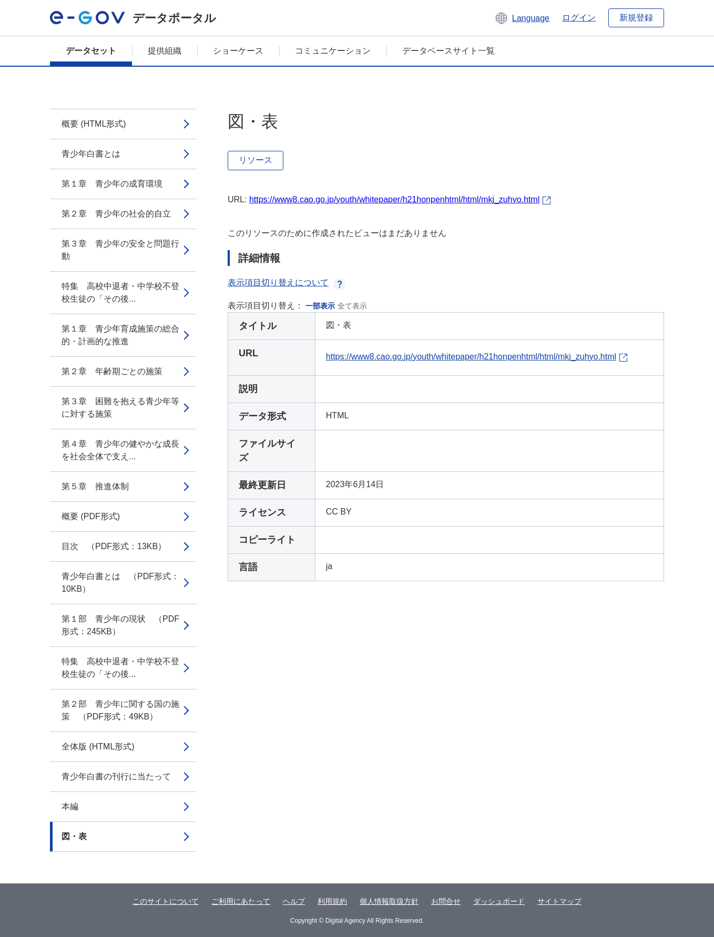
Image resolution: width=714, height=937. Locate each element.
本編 (70, 806)
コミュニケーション (333, 50)
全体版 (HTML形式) (98, 746)
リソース (255, 160)
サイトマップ (559, 901)
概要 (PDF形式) (91, 516)
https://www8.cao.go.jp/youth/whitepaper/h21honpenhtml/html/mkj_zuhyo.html (394, 199)
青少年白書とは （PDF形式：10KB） (120, 582)
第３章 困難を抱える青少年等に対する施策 (120, 407)
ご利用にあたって (240, 901)
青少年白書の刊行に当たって (116, 776)
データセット (91, 50)
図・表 (74, 836)
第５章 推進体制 (95, 486)
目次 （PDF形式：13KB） (114, 546)
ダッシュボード (499, 901)
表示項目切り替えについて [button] (286, 282)
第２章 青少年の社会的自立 (116, 213)
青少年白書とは (91, 153)
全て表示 (352, 306)
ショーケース (238, 50)
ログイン (579, 17)
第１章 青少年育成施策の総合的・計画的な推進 (120, 335)
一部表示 (320, 306)
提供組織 (164, 50)
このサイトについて (165, 901)
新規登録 (636, 17)
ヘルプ (294, 901)
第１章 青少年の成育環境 (112, 183)
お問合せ (446, 901)
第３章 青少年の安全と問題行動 (120, 250)
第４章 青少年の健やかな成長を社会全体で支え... (120, 450)
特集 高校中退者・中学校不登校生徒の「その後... (120, 292)
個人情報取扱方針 (389, 901)
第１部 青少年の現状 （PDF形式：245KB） (120, 625)
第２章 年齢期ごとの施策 (112, 371)
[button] (521, 18)
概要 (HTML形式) (94, 123)
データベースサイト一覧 (448, 50)
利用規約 (332, 901)
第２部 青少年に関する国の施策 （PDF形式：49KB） (120, 710)
